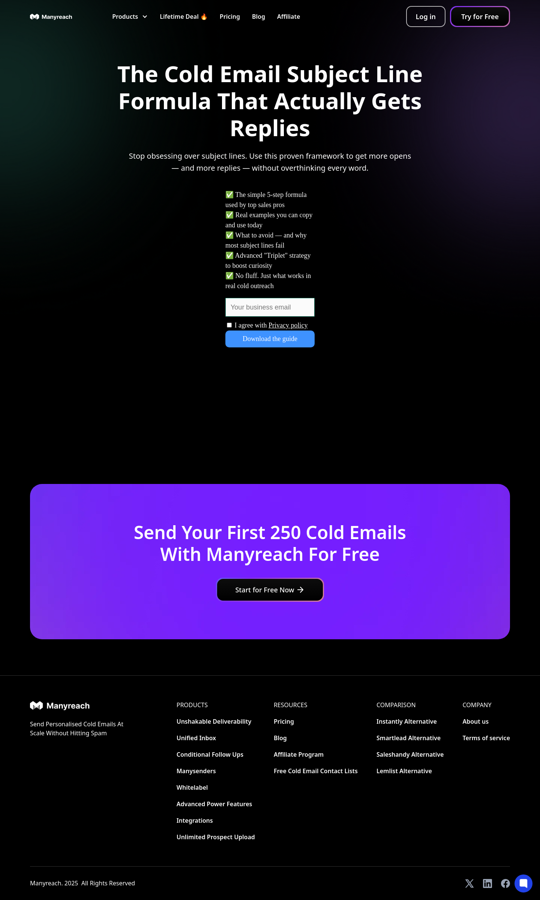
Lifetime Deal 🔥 (184, 16)
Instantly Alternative (406, 721)
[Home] (78, 705)
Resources (291, 705)
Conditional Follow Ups (210, 754)
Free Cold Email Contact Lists (316, 771)
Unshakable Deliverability (214, 721)
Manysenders (196, 771)
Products (192, 705)
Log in (426, 16)
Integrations (195, 820)
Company (476, 705)
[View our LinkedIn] (487, 883)
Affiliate (288, 16)
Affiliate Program (299, 754)
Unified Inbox (196, 738)
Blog (258, 16)
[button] (130, 16)
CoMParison (396, 705)
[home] (51, 17)
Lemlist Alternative (404, 771)
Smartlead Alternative (408, 738)
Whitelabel (192, 787)
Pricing (230, 16)
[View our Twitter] (469, 883)
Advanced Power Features (214, 804)
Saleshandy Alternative (410, 754)
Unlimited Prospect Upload (216, 837)
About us (475, 721)
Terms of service (486, 738)
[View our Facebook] (505, 883)
